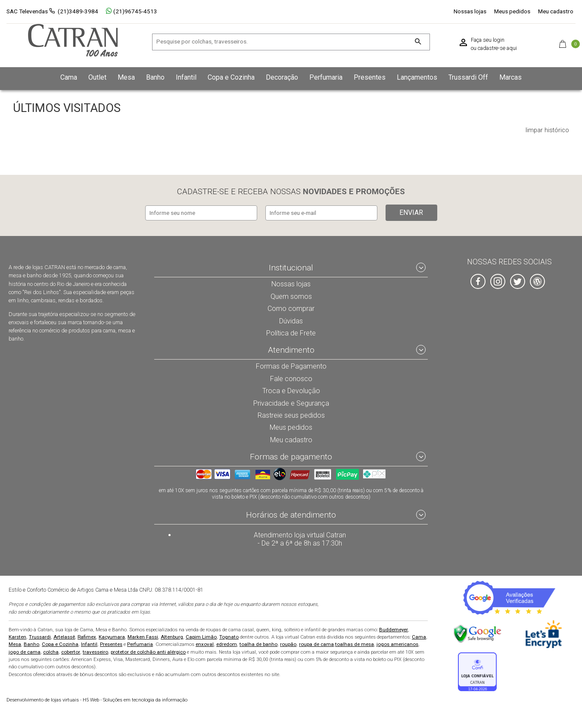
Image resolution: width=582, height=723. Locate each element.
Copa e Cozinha (60, 644)
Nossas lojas (470, 11)
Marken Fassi (143, 637)
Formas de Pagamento (291, 365)
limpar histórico (547, 130)
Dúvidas (291, 319)
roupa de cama (316, 644)
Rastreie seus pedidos (291, 414)
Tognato (229, 637)
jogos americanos (397, 644)
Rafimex (87, 637)
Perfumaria (140, 644)
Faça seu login (487, 40)
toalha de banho (258, 644)
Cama (419, 637)
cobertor (70, 652)
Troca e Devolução (291, 389)
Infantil (89, 644)
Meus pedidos (512, 11)
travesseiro (95, 652)
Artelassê (64, 637)
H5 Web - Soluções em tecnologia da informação (96, 700)
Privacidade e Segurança (291, 401)
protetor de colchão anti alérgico (148, 652)
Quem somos (291, 294)
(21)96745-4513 (131, 11)
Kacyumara (112, 637)
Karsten (17, 637)
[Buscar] (417, 42)
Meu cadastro (555, 11)
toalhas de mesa (354, 644)
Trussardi (40, 637)
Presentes (111, 644)
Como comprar (291, 307)
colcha (51, 652)
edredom (226, 644)
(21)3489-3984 (78, 11)
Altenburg (172, 637)
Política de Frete (291, 331)
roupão (288, 644)
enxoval (205, 644)
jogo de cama (24, 652)
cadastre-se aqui (497, 48)
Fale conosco (291, 377)
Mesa (15, 644)
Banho (31, 644)
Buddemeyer (393, 630)
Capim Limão (201, 637)
